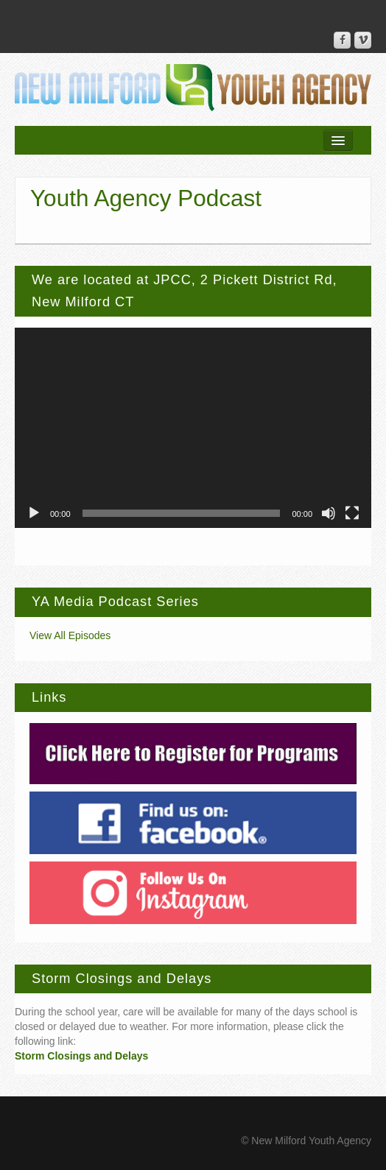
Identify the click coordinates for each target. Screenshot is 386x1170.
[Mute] (328, 513)
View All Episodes (69, 635)
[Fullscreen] (352, 513)
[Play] (34, 513)
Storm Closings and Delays (81, 1056)
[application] (193, 428)
